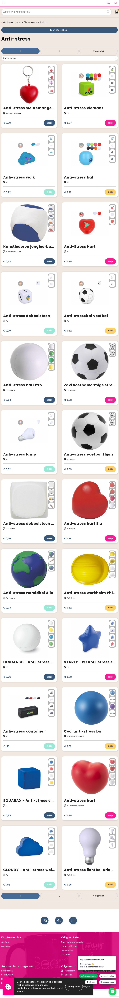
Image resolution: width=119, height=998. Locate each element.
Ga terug (8, 22)
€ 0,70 (7, 538)
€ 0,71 (67, 538)
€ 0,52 (7, 261)
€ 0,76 (7, 676)
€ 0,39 (7, 122)
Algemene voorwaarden (72, 942)
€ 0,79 (7, 330)
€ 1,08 (6, 884)
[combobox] (53, 11)
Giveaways (29, 22)
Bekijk (49, 122)
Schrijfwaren (7, 974)
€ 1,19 (6, 746)
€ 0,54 (7, 399)
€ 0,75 (68, 261)
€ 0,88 (68, 399)
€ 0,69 (68, 469)
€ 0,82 (68, 330)
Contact (5, 942)
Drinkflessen (7, 970)
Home (18, 22)
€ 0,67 (68, 122)
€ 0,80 (68, 676)
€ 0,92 (7, 469)
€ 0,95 (68, 815)
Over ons (5, 946)
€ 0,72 (7, 192)
